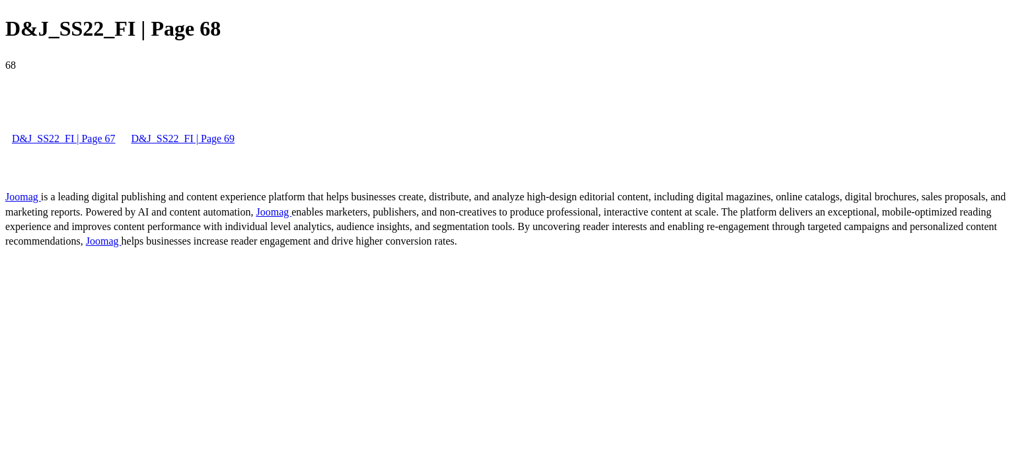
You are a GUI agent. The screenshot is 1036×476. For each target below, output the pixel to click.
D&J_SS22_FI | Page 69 (183, 138)
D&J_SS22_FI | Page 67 (64, 138)
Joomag (23, 196)
